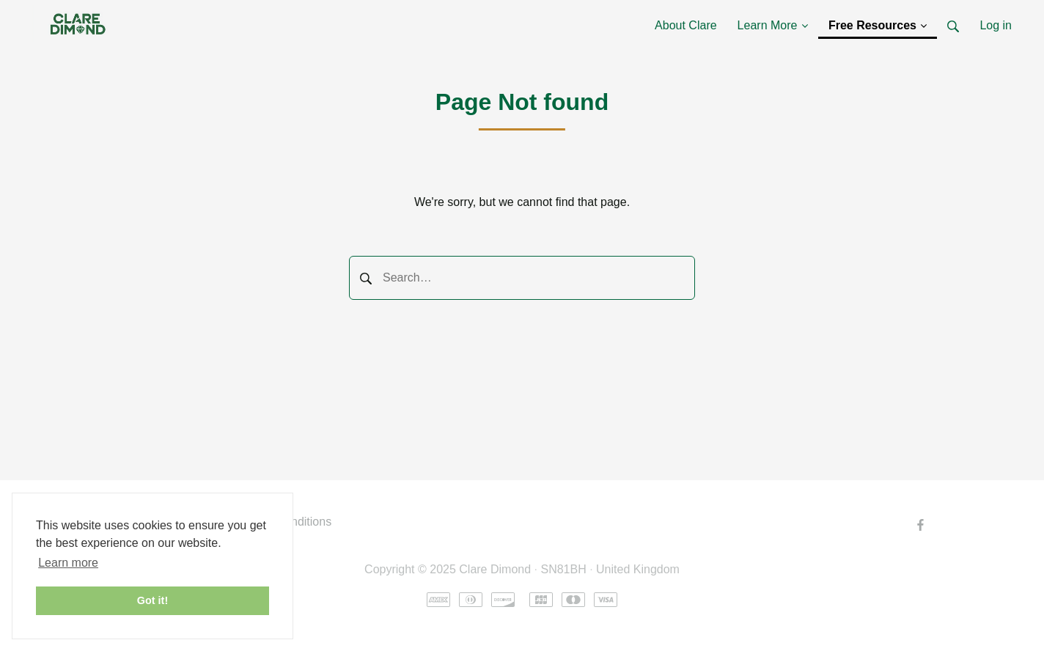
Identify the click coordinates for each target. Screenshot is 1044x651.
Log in (995, 25)
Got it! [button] (152, 600)
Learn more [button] (68, 562)
